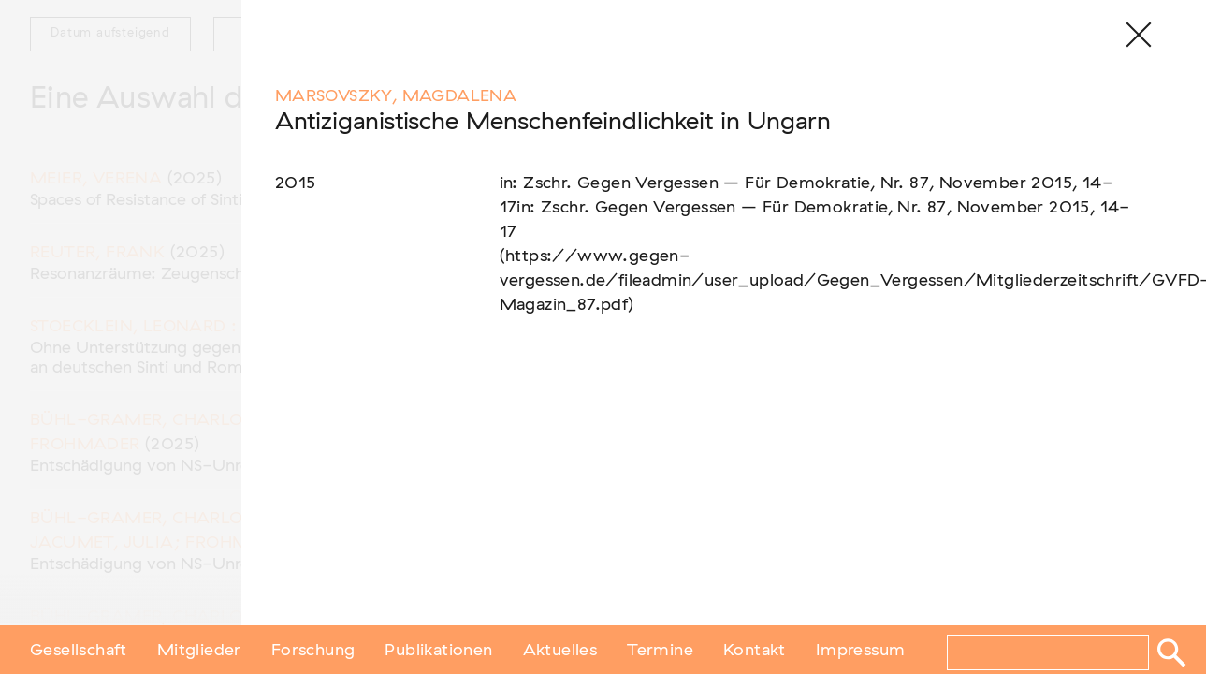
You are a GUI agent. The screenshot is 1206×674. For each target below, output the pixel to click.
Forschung (313, 648)
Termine (660, 648)
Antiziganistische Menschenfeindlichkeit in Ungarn (553, 122)
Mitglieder (199, 648)
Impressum (861, 648)
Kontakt (754, 648)
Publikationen (438, 648)
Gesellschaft (78, 648)
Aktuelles (560, 648)
